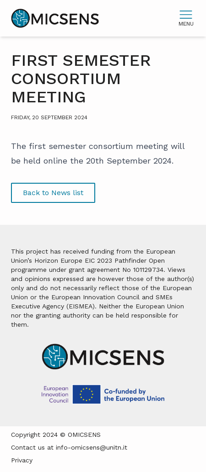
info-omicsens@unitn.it (91, 447)
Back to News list (53, 192)
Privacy (22, 460)
